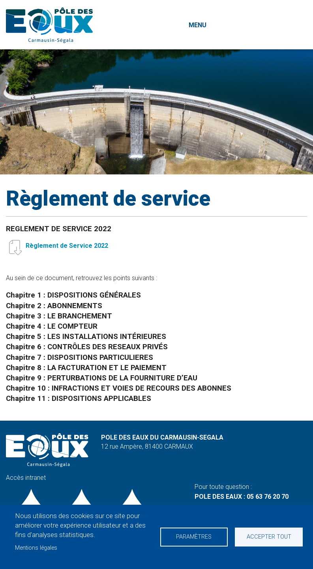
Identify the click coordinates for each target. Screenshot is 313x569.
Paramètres (194, 536)
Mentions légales (36, 548)
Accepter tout (269, 536)
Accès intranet (26, 477)
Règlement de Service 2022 (67, 245)
